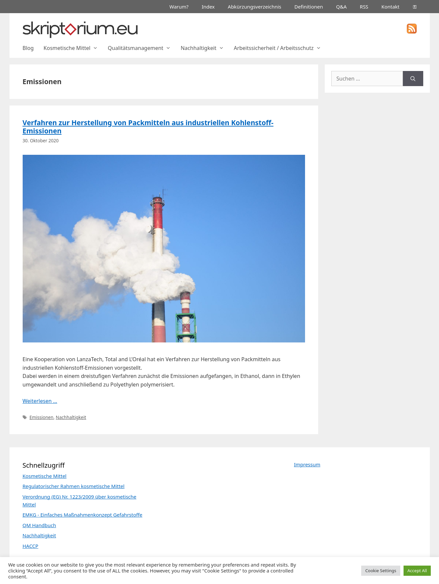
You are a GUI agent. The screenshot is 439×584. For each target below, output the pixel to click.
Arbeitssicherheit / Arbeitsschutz (280, 48)
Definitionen (309, 6)
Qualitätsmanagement (142, 48)
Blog (28, 48)
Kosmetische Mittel (73, 48)
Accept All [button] (417, 570)
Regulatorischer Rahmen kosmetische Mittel (74, 486)
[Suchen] (413, 78)
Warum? (178, 6)
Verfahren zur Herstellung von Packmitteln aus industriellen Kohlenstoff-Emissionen (148, 126)
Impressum (307, 464)
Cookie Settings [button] (380, 570)
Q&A (341, 6)
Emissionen (42, 417)
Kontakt (391, 6)
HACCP (30, 546)
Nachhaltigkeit (205, 48)
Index (208, 6)
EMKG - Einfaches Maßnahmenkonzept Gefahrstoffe (83, 514)
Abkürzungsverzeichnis (254, 6)
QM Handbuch (39, 525)
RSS (364, 6)
